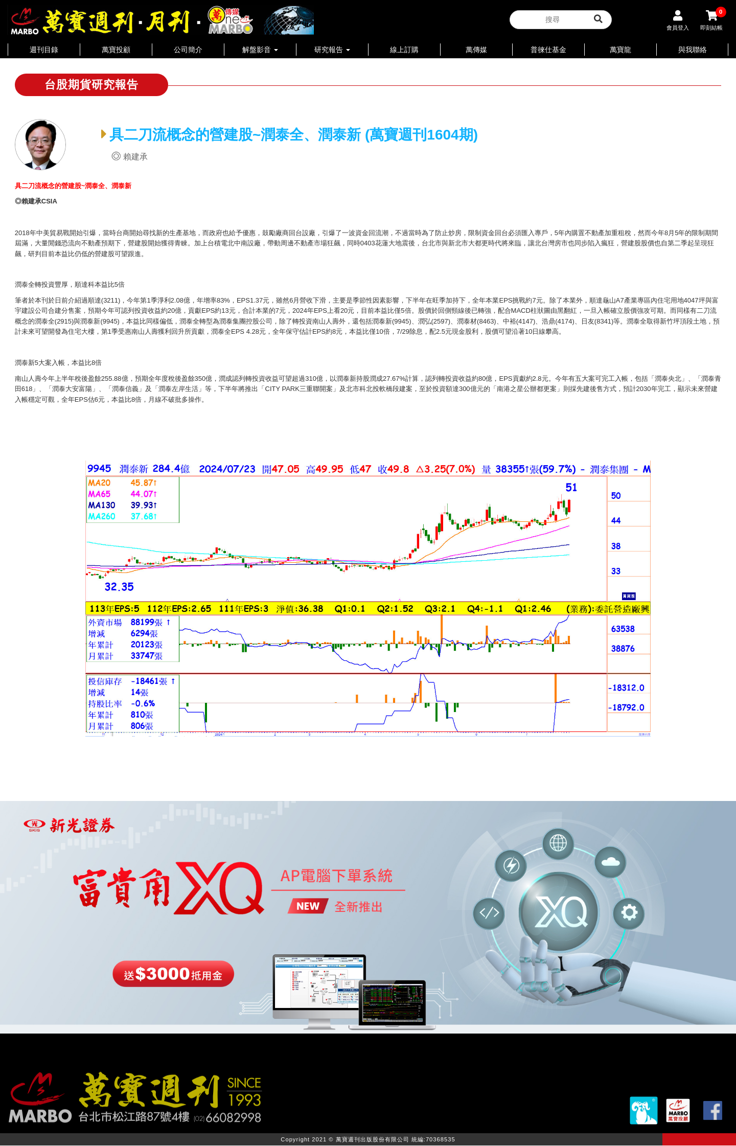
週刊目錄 (44, 49)
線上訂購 (404, 49)
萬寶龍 (620, 49)
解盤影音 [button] (260, 49)
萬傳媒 (476, 49)
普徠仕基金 (548, 49)
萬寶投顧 (116, 49)
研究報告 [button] (332, 49)
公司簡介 (188, 49)
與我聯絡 (692, 49)
